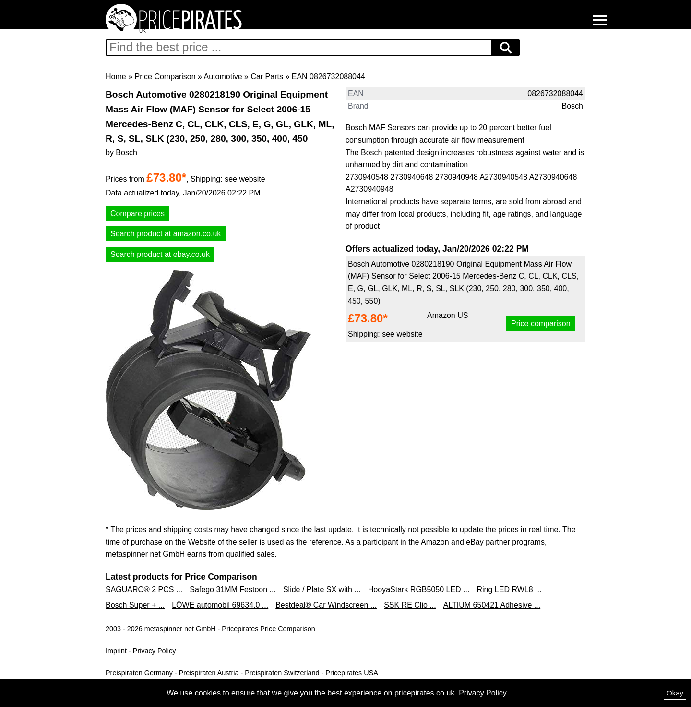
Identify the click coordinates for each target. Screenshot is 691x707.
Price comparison (541, 323)
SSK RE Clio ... (410, 605)
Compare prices (137, 213)
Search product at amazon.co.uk (165, 234)
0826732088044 (555, 93)
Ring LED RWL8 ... (509, 589)
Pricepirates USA (351, 673)
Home (116, 77)
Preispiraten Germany (139, 673)
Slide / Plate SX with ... (322, 589)
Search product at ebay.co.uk (160, 254)
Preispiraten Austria (209, 673)
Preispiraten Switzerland (282, 673)
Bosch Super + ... (135, 605)
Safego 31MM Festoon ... (233, 589)
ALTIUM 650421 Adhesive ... (491, 605)
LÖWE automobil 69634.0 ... (220, 605)
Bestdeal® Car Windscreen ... (326, 605)
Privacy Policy (154, 651)
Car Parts (266, 77)
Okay (675, 693)
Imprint (116, 651)
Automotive (223, 77)
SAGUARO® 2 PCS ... (144, 589)
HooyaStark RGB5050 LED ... (419, 589)
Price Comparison (164, 77)
